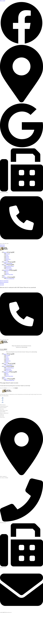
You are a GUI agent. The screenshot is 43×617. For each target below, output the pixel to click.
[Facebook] (21, 44)
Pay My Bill (2, 284)
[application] (7, 252)
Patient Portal (2, 246)
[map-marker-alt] (2, 400)
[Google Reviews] (21, 147)
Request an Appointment (4, 282)
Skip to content (2, 0)
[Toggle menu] (11, 252)
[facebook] (2, 398)
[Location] (21, 102)
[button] (21, 245)
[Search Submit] (14, 388)
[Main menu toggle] (3, 349)
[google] (2, 402)
